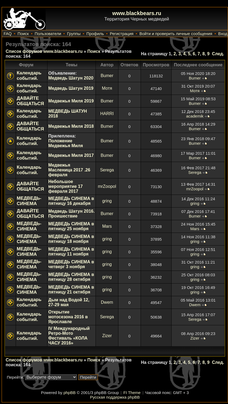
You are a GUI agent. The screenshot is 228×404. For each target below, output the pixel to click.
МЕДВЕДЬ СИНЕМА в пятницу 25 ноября (71, 226)
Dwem (107, 302)
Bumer (107, 75)
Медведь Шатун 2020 (70, 78)
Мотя (107, 88)
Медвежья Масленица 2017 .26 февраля (69, 170)
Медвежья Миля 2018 (71, 126)
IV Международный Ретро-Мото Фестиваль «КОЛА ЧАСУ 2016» (69, 335)
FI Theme (132, 392)
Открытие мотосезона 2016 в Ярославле (68, 317)
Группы (73, 33)
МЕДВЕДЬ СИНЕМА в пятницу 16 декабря (71, 201)
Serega (107, 170)
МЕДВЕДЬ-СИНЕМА (29, 201)
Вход (222, 33)
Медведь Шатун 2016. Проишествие (71, 213)
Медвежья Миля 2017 (71, 155)
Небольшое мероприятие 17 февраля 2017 (65, 186)
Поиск (23, 33)
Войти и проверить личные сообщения (175, 33)
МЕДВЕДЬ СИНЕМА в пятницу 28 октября (71, 277)
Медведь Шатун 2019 (70, 88)
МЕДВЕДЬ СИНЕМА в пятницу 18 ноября (71, 239)
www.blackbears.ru (136, 13)
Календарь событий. (29, 75)
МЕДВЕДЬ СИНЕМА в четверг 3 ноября (71, 264)
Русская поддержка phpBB (115, 397)
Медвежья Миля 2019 (71, 101)
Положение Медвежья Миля (65, 143)
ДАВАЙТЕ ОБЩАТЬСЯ (30, 101)
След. (218, 53)
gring (107, 201)
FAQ (8, 33)
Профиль (95, 33)
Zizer (107, 335)
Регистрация (122, 33)
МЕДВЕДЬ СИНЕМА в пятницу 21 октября (71, 289)
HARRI (107, 113)
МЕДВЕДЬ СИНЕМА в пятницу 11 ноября (71, 251)
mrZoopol (107, 186)
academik (194, 116)
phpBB (69, 392)
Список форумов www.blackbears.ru (44, 51)
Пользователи (48, 33)
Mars (107, 226)
